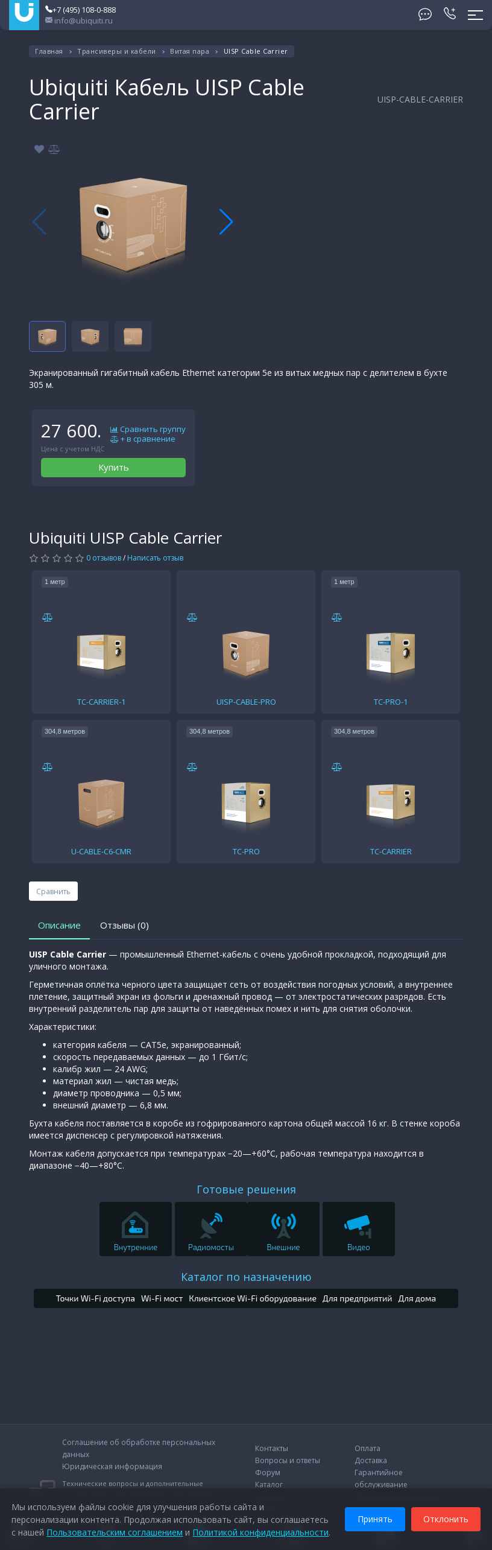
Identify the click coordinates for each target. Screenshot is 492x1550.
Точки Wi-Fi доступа (95, 1298)
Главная (49, 51)
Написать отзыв (155, 558)
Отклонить (445, 1519)
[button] (226, 222)
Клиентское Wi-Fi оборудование (253, 1298)
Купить (113, 467)
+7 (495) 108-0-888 (80, 9)
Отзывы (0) (124, 925)
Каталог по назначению (246, 1276)
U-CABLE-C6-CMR (101, 851)
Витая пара (189, 51)
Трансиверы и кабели (116, 51)
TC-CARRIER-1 (101, 701)
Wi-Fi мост (162, 1298)
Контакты (271, 1448)
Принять (374, 1519)
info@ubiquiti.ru (79, 20)
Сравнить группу (148, 429)
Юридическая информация (112, 1466)
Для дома (418, 1298)
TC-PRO (246, 851)
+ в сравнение (142, 439)
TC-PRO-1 (391, 701)
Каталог (269, 1484)
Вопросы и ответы (287, 1460)
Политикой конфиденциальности (261, 1531)
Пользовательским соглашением (115, 1531)
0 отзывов (103, 558)
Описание (59, 925)
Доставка (371, 1460)
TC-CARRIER (391, 851)
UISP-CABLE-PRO (246, 701)
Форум (267, 1472)
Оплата (367, 1448)
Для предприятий (358, 1298)
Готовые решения (246, 1189)
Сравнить (53, 891)
